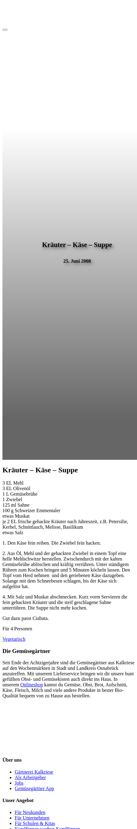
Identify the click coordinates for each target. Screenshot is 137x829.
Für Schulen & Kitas (35, 823)
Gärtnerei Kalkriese (34, 772)
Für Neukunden (30, 812)
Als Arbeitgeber (30, 777)
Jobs (19, 783)
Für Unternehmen (32, 817)
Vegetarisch (13, 639)
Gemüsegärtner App (34, 788)
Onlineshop (31, 684)
